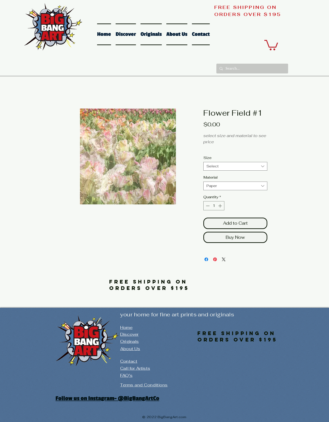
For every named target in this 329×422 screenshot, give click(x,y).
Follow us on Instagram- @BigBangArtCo (107, 398)
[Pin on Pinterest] (215, 259)
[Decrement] (207, 205)
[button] (271, 44)
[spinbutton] (213, 205)
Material (210, 177)
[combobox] (235, 166)
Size (207, 157)
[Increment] (220, 205)
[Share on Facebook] (206, 259)
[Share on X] (223, 259)
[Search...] (252, 68)
